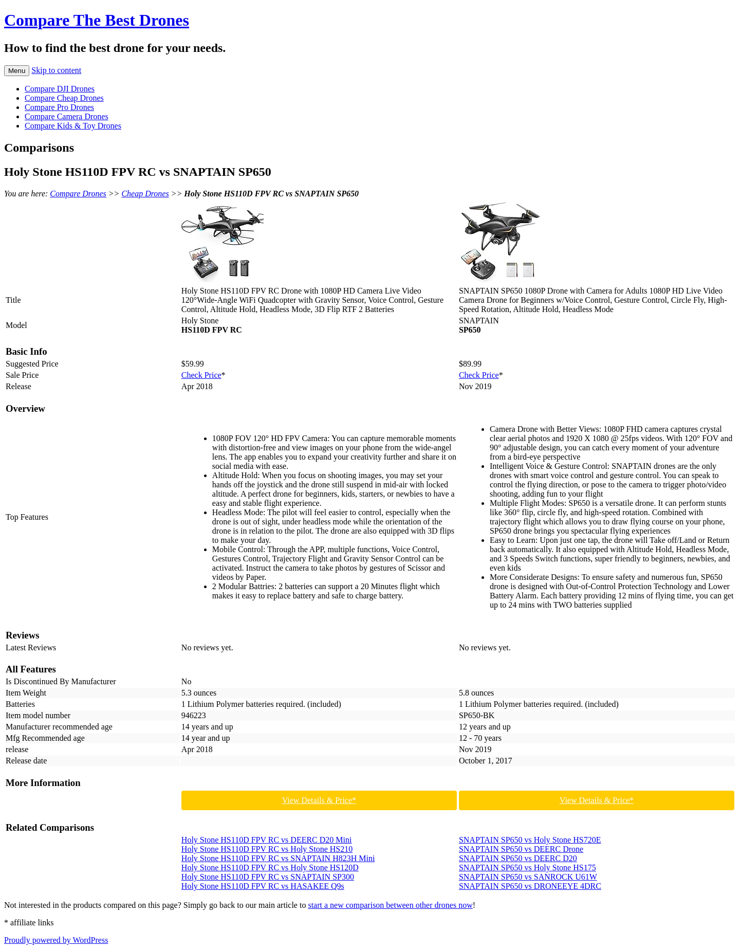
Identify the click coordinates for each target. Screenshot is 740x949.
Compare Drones (78, 193)
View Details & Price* (319, 800)
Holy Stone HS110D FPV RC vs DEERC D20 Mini (266, 839)
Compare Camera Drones (66, 116)
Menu (16, 71)
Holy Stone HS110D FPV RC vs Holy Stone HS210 (267, 849)
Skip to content (56, 70)
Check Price (201, 375)
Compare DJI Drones (60, 88)
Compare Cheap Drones (64, 98)
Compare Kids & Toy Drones (73, 125)
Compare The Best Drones (96, 20)
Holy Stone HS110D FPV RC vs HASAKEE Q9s (262, 886)
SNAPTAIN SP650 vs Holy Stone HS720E (530, 839)
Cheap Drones (145, 193)
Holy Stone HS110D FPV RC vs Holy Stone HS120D (270, 867)
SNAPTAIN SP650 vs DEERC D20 (518, 858)
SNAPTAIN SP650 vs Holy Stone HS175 (527, 867)
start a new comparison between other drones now (390, 905)
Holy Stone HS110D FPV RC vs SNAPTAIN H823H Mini (278, 858)
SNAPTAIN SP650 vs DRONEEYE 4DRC (530, 886)
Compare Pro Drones (59, 107)
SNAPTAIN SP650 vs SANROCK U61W (528, 876)
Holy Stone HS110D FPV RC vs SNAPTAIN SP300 (267, 876)
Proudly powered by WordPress (56, 940)
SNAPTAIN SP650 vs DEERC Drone (521, 849)
